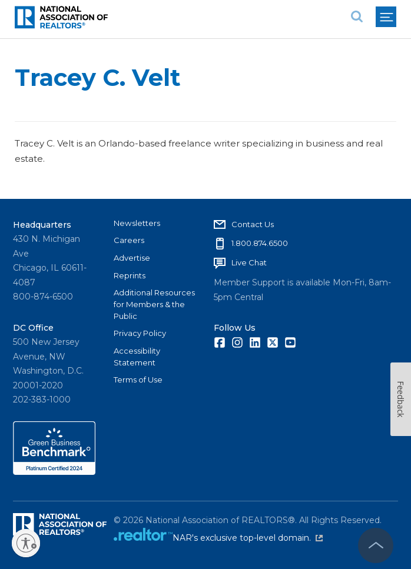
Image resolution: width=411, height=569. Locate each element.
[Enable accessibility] (26, 543)
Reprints (129, 275)
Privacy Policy (140, 333)
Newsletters (137, 223)
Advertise (132, 257)
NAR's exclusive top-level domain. (248, 538)
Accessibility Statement (137, 356)
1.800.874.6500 (259, 243)
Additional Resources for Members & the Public (154, 304)
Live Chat (249, 262)
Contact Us (252, 224)
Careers (129, 240)
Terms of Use (138, 379)
